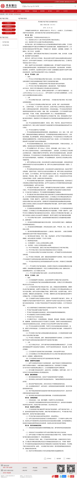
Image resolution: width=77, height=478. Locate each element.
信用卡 (57, 11)
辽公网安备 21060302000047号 (26, 477)
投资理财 (42, 11)
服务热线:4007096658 (70, 1)
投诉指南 (62, 1)
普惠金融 (27, 11)
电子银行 (50, 11)
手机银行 (61, 473)
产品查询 (35, 470)
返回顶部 (59, 458)
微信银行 (71, 473)
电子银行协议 (17, 14)
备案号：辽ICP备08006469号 (26, 475)
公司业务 (19, 11)
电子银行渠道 (6, 42)
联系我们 (45, 467)
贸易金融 (35, 11)
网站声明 (25, 470)
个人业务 (11, 11)
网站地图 (35, 467)
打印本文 (49, 458)
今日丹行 (65, 11)
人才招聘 (57, 1)
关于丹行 (25, 467)
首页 (4, 11)
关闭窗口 (68, 458)
